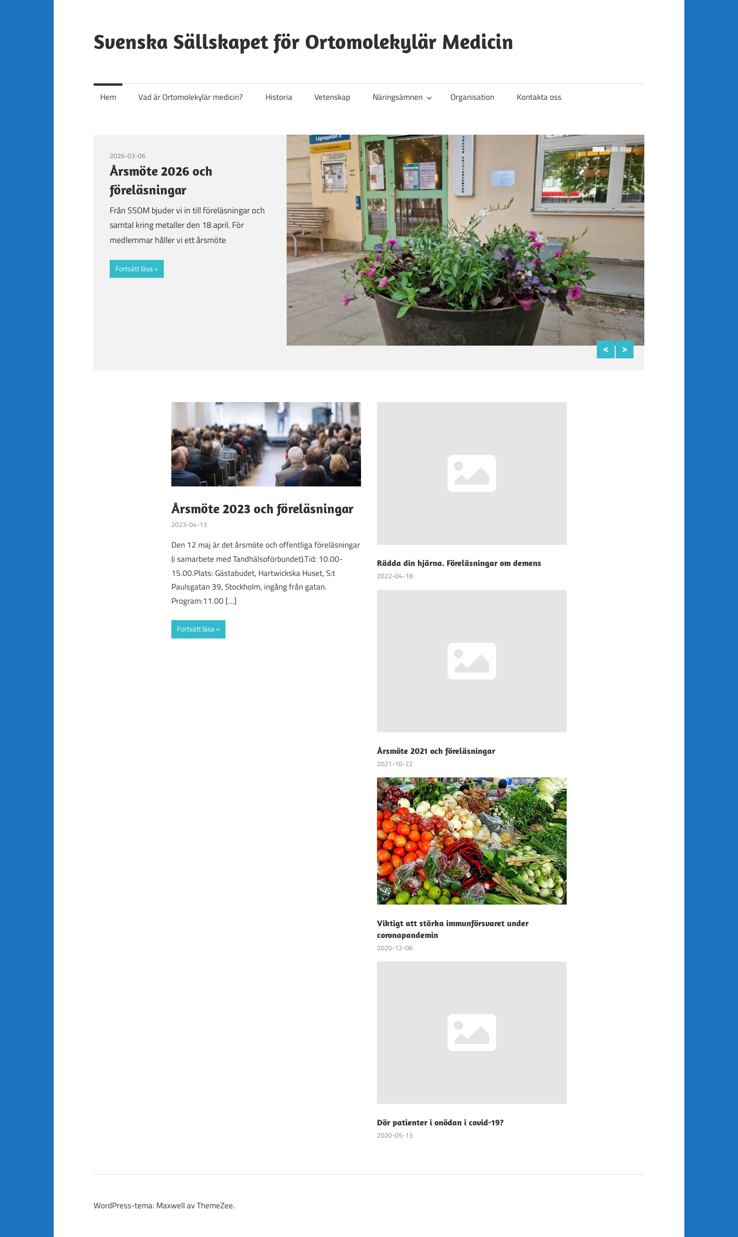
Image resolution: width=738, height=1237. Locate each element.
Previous (606, 349)
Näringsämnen (402, 97)
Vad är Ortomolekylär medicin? (190, 97)
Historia (278, 97)
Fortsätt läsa (134, 268)
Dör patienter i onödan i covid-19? (440, 1122)
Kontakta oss (539, 97)
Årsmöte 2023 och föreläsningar (262, 508)
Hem (108, 97)
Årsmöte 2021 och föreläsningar (436, 750)
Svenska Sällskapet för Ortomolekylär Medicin (303, 41)
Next (625, 349)
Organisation (472, 97)
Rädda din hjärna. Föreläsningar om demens (459, 563)
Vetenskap (332, 97)
